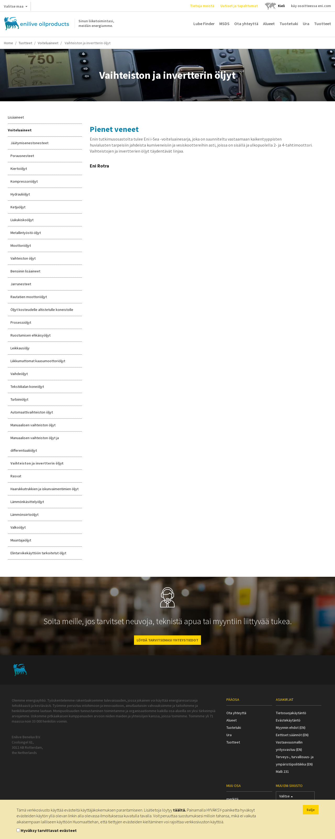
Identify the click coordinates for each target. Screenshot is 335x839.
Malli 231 (282, 771)
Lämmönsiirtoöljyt (24, 514)
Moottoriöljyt (20, 245)
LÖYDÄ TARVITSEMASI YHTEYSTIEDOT (167, 640)
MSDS (224, 23)
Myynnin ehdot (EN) (290, 727)
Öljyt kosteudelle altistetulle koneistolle (41, 309)
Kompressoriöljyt (24, 181)
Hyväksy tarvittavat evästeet (49, 830)
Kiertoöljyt (18, 168)
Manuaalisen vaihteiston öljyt (32, 425)
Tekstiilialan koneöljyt (27, 386)
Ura (306, 23)
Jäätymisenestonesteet (29, 143)
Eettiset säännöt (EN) (292, 734)
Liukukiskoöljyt (22, 219)
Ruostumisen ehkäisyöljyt (30, 335)
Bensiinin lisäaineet (25, 271)
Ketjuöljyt (17, 207)
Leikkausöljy (20, 348)
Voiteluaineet (48, 43)
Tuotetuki (289, 23)
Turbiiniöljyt (19, 399)
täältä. (179, 810)
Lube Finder (204, 23)
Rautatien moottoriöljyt (28, 296)
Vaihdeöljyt (19, 373)
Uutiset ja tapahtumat (239, 5)
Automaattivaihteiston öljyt (31, 412)
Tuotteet (322, 23)
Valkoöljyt (18, 527)
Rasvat (15, 476)
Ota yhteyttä (246, 23)
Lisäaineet (16, 117)
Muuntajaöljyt (20, 540)
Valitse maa (15, 7)
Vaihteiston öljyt (23, 258)
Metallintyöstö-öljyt (25, 232)
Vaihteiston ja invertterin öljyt (37, 463)
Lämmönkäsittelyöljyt (27, 501)
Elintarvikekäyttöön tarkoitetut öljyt (38, 553)
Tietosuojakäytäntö (291, 713)
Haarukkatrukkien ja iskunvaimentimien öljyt (44, 488)
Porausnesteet (22, 155)
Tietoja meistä (202, 5)
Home (8, 43)
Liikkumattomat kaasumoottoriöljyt (37, 361)
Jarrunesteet (20, 284)
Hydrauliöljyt (20, 194)
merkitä (232, 799)
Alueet (269, 23)
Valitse (286, 797)
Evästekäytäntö (288, 720)
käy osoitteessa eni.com (311, 5)
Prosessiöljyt (20, 322)
